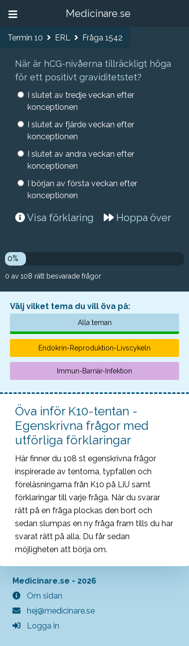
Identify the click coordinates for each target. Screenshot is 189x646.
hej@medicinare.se (53, 611)
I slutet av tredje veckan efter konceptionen (80, 101)
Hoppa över (137, 218)
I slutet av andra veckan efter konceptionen (80, 160)
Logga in (35, 626)
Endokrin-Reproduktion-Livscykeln (94, 348)
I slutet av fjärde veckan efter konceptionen (80, 130)
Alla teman (95, 322)
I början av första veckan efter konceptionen (82, 189)
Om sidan (37, 596)
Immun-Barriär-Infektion (94, 371)
